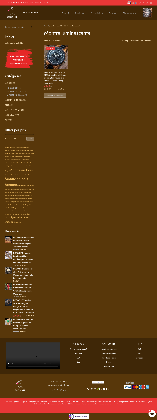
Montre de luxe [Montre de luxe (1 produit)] (24, 166)
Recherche (32, 27)
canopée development (137, 401)
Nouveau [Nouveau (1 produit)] (26, 211)
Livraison (139, 357)
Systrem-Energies (40, 404)
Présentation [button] (97, 12)
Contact (113, 12)
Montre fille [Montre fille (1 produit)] (27, 192)
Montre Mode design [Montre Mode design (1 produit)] (22, 205)
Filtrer (30, 139)
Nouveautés (12, 115)
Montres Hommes (17, 95)
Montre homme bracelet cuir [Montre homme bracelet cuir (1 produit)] (23, 195)
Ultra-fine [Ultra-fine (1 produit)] (18, 222)
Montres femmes (109, 353)
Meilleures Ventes (15, 110)
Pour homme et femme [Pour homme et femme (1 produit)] (19, 214)
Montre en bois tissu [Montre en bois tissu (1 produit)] (28, 189)
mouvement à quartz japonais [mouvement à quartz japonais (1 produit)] (14, 211)
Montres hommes (108, 349)
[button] (78, 409)
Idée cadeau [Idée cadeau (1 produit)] (20, 163)
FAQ (139, 349)
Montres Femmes (16, 91)
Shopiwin (24, 401)
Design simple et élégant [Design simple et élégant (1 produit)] (22, 156)
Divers (8, 120)
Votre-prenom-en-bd (89, 404)
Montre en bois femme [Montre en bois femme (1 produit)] (26, 175)
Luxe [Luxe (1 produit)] (18, 166)
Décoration (109, 366)
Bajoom (149, 401)
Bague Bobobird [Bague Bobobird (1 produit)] (21, 147)
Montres (10, 83)
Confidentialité (55, 385)
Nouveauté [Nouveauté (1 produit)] (8, 214)
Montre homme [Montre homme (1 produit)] (9, 195)
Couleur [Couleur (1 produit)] (12, 156)
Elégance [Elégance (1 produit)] (7, 159)
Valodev (78, 404)
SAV (139, 353)
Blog (78, 362)
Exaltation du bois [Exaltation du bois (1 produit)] (16, 159)
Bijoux (9, 105)
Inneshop (44, 401)
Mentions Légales (59, 382)
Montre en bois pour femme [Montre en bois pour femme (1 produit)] (25, 185)
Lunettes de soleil (15, 100)
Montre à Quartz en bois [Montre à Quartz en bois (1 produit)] (24, 208)
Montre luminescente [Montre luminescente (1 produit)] (21, 201)
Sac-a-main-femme (56, 401)
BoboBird (101, 401)
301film (70, 404)
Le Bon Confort (91, 401)
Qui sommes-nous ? (78, 349)
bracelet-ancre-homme (107, 404)
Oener (83, 401)
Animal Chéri (110, 401)
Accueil (65, 12)
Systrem (16, 401)
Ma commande (130, 12)
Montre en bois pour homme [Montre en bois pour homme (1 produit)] (13, 189)
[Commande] (136, 40)
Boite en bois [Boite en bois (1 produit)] (15, 150)
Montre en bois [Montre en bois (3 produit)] (21, 169)
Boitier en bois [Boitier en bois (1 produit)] (23, 150)
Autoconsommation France (57, 404)
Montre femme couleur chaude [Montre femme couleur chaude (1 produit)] (14, 192)
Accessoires (14, 88)
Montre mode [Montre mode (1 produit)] (12, 205)
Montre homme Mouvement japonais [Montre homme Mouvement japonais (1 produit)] (16, 198)
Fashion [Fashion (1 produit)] (14, 163)
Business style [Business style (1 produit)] (13, 153)
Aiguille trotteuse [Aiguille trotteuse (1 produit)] (10, 147)
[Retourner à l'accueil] (12, 13)
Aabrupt (67, 401)
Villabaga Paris (122, 401)
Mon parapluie (34, 401)
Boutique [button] (79, 12)
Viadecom (120, 404)
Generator (75, 401)
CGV (78, 357)
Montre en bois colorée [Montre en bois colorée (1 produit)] (11, 175)
